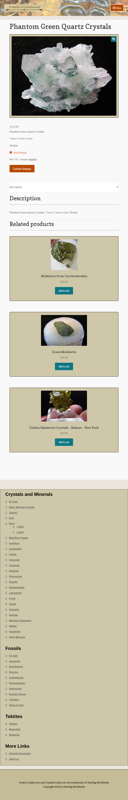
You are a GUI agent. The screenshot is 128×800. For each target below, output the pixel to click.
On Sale (13, 501)
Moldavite (14, 735)
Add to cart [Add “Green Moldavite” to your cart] (64, 366)
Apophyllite (15, 549)
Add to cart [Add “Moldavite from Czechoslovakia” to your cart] (64, 291)
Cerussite (14, 565)
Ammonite (14, 661)
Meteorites (14, 729)
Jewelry (13, 512)
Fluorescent (15, 576)
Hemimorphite (16, 587)
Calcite (12, 554)
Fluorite (13, 582)
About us (14, 759)
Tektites (13, 724)
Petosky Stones (17, 694)
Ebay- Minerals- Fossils (21, 507)
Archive (33, 159)
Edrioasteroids (17, 683)
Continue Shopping (22, 169)
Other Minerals (17, 637)
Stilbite (13, 626)
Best (11, 518)
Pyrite (12, 598)
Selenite (13, 615)
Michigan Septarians (20, 620)
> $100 (19, 532)
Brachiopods (16, 666)
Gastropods (15, 688)
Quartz (12, 604)
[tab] (64, 187)
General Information (20, 753)
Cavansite (14, 560)
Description (16, 187)
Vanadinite (14, 631)
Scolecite (14, 609)
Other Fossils (16, 705)
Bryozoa (13, 672)
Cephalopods (16, 677)
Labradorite (15, 593)
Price (11, 523)
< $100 (19, 527)
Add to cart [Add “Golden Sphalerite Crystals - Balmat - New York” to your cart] (64, 442)
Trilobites (14, 699)
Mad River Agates (18, 538)
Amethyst (14, 543)
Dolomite (14, 571)
